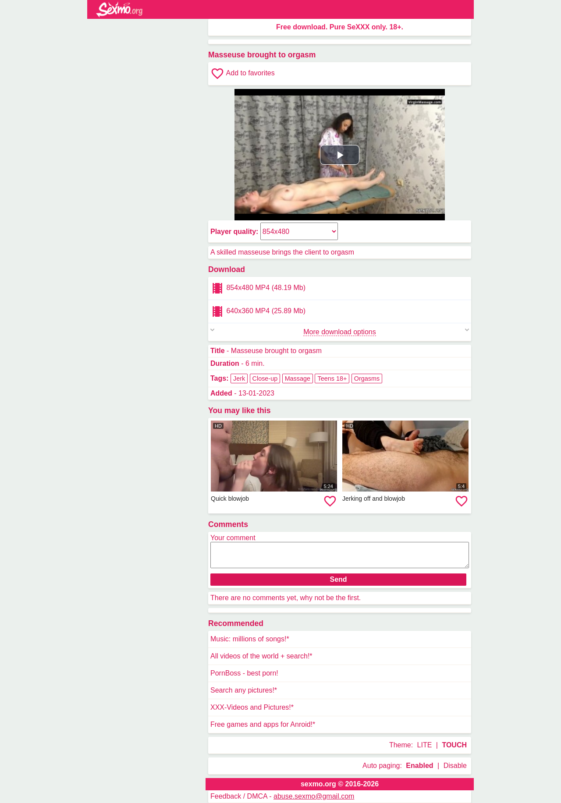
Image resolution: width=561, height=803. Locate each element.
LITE (424, 745)
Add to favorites (242, 74)
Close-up (265, 378)
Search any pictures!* (243, 690)
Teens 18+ (332, 378)
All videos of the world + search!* (261, 656)
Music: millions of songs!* (249, 639)
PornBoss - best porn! (244, 673)
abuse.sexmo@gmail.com (313, 796)
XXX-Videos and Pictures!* (252, 707)
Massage (297, 378)
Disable (455, 765)
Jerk (239, 378)
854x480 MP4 (257, 288)
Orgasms (367, 378)
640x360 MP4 (257, 311)
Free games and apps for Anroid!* (262, 724)
